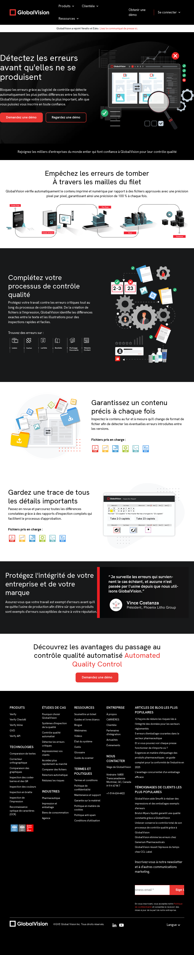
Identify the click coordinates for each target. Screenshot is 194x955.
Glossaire (79, 752)
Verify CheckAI (18, 719)
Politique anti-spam (85, 815)
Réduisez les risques (53, 780)
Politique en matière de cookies (87, 807)
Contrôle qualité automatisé (51, 734)
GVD (12, 730)
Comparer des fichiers (54, 769)
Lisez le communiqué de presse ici (118, 28)
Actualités (112, 739)
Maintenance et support (87, 795)
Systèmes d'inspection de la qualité (54, 725)
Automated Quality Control (116, 659)
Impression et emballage (49, 805)
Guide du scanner (84, 758)
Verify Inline (16, 725)
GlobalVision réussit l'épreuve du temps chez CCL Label (157, 849)
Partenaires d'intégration (113, 732)
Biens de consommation (55, 812)
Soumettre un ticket (85, 714)
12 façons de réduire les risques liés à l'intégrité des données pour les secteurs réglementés (157, 723)
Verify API (15, 736)
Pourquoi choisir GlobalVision (51, 716)
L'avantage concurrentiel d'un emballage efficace (157, 775)
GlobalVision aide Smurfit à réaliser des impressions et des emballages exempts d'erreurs (157, 803)
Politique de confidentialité (82, 787)
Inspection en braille (21, 792)
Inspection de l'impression (17, 799)
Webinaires (80, 730)
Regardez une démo (66, 117)
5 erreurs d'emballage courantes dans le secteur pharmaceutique (157, 736)
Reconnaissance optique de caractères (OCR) (22, 810)
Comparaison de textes (23, 753)
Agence (46, 818)
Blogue (78, 725)
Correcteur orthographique (18, 760)
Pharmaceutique (51, 798)
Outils (77, 747)
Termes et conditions (86, 780)
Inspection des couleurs (23, 786)
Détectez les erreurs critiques (53, 743)
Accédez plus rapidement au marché (54, 762)
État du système (83, 741)
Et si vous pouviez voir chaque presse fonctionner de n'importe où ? (155, 745)
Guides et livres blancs (86, 719)
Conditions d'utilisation (87, 820)
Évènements (113, 745)
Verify (13, 714)
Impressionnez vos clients (52, 753)
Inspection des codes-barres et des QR (22, 779)
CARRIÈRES (112, 719)
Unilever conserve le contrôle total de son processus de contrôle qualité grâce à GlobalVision (158, 827)
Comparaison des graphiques (19, 770)
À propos (111, 714)
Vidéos (78, 736)
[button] (66, 6)
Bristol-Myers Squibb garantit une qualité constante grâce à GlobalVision (157, 815)
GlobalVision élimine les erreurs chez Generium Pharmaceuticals (155, 840)
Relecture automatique (55, 775)
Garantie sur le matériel (87, 800)
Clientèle (111, 725)
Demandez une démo (21, 117)
